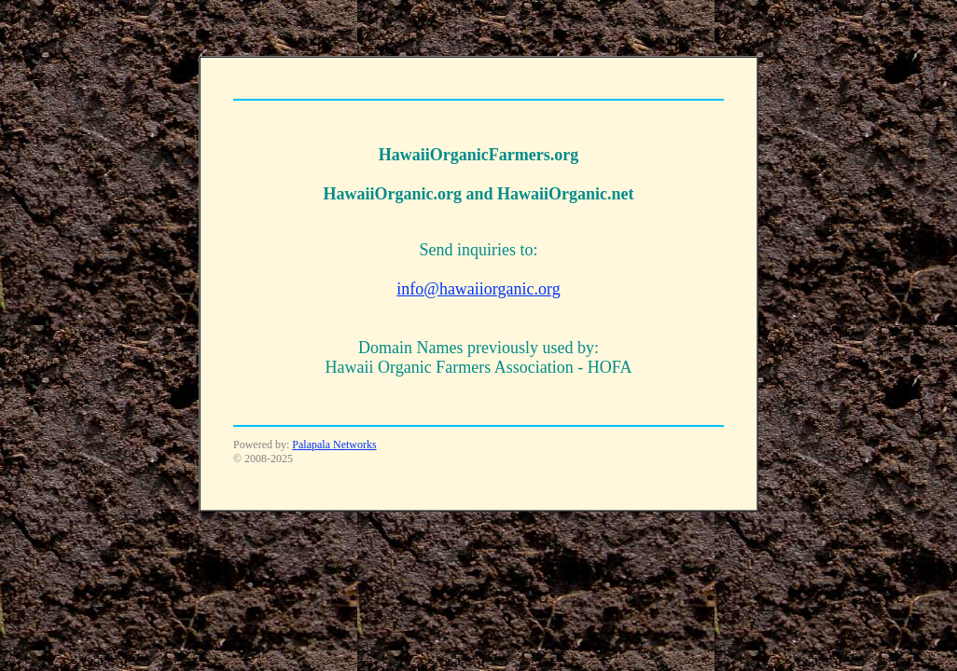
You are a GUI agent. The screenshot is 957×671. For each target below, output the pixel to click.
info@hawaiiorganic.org (478, 289)
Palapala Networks (334, 444)
